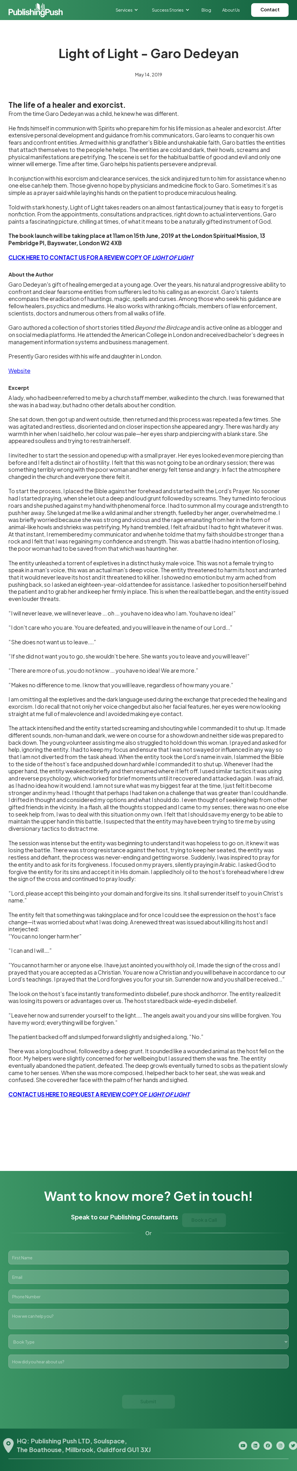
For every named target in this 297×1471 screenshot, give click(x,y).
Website (19, 370)
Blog (206, 9)
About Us (231, 9)
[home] (35, 10)
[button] (127, 10)
